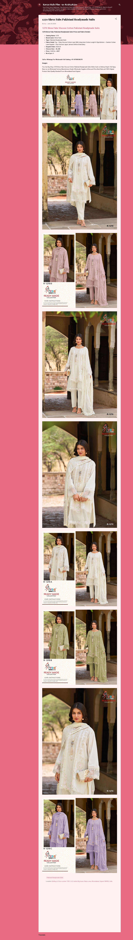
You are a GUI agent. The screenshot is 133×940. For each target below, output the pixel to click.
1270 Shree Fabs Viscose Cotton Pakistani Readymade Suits (71, 28)
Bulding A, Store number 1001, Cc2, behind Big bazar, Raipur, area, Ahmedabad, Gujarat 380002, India (82, 881)
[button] (116, 19)
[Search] (119, 5)
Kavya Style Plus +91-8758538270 (60, 4)
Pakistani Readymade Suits (55, 877)
